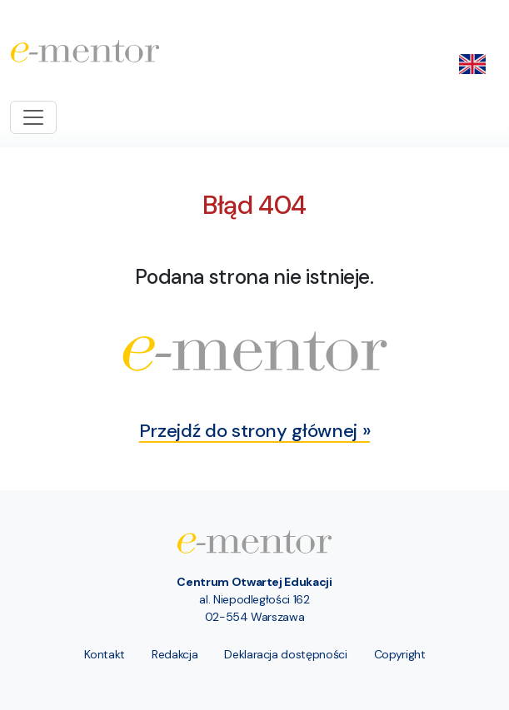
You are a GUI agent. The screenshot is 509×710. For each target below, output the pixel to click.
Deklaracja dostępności (285, 654)
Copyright (400, 654)
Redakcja (174, 654)
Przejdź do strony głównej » (255, 431)
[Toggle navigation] (33, 117)
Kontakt (105, 654)
